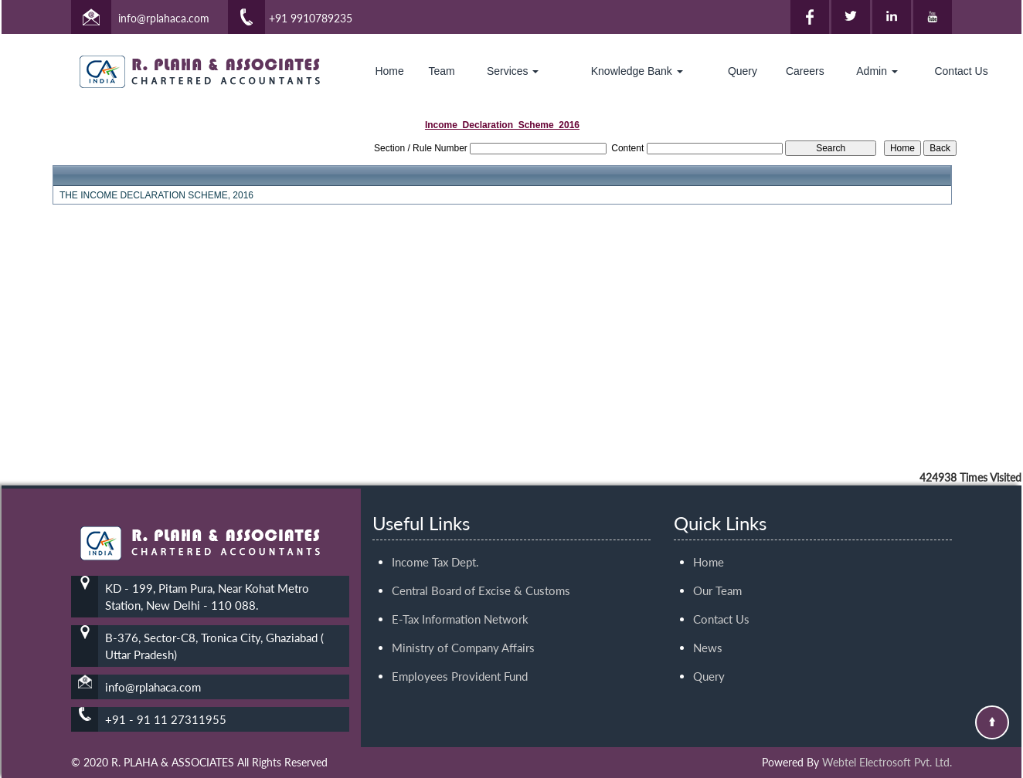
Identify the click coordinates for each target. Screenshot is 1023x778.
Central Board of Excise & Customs (481, 563)
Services (513, 71)
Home (389, 71)
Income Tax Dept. (435, 535)
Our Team (717, 563)
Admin (877, 71)
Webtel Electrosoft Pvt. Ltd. (887, 762)
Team (442, 71)
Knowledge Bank (637, 71)
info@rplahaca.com (163, 18)
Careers (805, 71)
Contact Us (960, 71)
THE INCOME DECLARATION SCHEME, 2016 (156, 195)
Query (742, 71)
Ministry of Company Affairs (463, 620)
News (707, 620)
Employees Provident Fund (460, 649)
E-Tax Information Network (460, 592)
